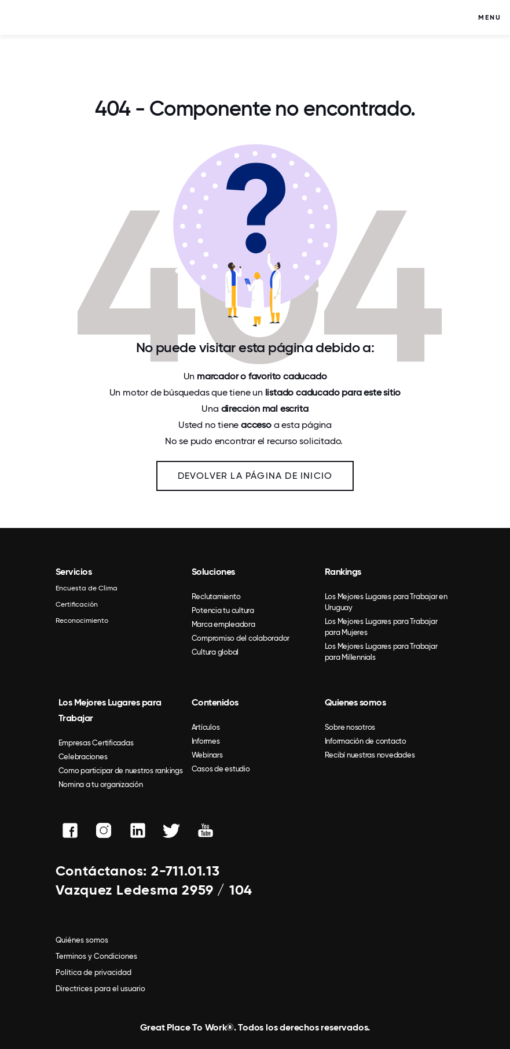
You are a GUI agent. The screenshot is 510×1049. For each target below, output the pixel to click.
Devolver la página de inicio (255, 475)
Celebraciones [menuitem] (83, 756)
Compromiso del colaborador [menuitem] (241, 638)
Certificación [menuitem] (77, 604)
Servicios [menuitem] (74, 571)
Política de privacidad (93, 972)
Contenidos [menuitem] (215, 702)
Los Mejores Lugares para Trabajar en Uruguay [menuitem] (386, 602)
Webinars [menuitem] (207, 755)
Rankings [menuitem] (343, 571)
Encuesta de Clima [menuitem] (87, 588)
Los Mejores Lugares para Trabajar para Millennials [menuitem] (381, 652)
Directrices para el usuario (100, 988)
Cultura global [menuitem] (215, 652)
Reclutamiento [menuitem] (216, 596)
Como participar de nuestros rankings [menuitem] (120, 770)
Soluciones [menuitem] (213, 571)
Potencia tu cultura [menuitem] (223, 610)
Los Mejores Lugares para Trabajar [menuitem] (110, 710)
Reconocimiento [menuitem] (82, 620)
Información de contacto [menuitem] (365, 741)
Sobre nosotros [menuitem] (350, 727)
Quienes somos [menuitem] (355, 702)
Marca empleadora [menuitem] (223, 624)
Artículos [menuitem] (206, 727)
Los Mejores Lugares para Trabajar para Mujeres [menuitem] (381, 627)
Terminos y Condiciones (96, 956)
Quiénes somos (82, 940)
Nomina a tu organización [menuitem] (100, 784)
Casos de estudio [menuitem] (221, 768)
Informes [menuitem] (206, 741)
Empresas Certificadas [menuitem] (96, 742)
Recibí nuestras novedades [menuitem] (370, 755)
